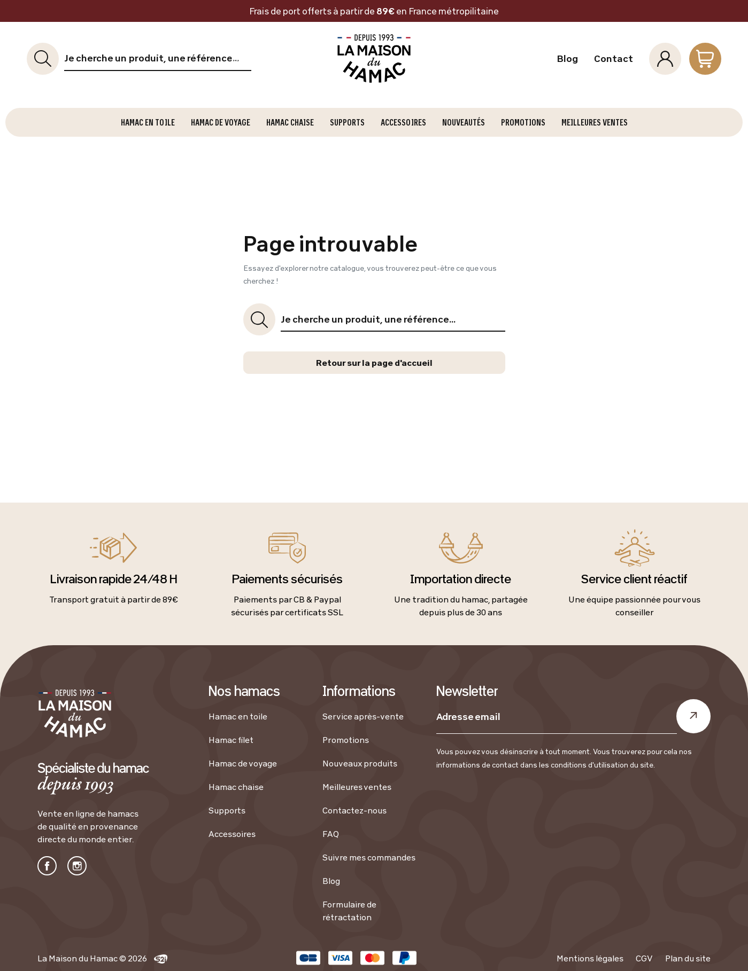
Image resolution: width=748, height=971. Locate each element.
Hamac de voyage (243, 763)
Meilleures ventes (356, 787)
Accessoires (232, 834)
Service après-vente (363, 716)
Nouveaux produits (359, 763)
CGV (644, 958)
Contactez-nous (354, 810)
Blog (567, 59)
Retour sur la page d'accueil (374, 362)
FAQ (330, 834)
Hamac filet (231, 740)
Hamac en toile (238, 716)
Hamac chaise (236, 787)
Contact (613, 59)
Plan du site (688, 958)
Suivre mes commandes (368, 857)
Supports (227, 810)
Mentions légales (590, 958)
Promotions (345, 740)
